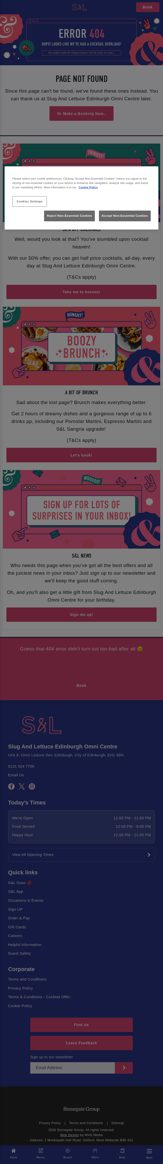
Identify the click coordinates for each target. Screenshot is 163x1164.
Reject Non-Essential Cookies (69, 215)
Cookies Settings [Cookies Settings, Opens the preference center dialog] (30, 201)
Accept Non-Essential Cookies (125, 215)
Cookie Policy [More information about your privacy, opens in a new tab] (88, 187)
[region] (81, 198)
